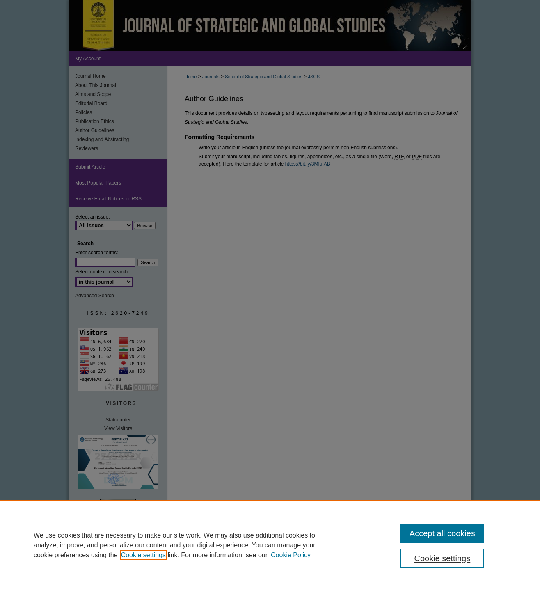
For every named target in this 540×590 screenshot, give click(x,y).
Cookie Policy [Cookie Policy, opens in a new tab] (291, 554)
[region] (270, 545)
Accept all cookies (442, 533)
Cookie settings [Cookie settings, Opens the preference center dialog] (442, 558)
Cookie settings (143, 554)
